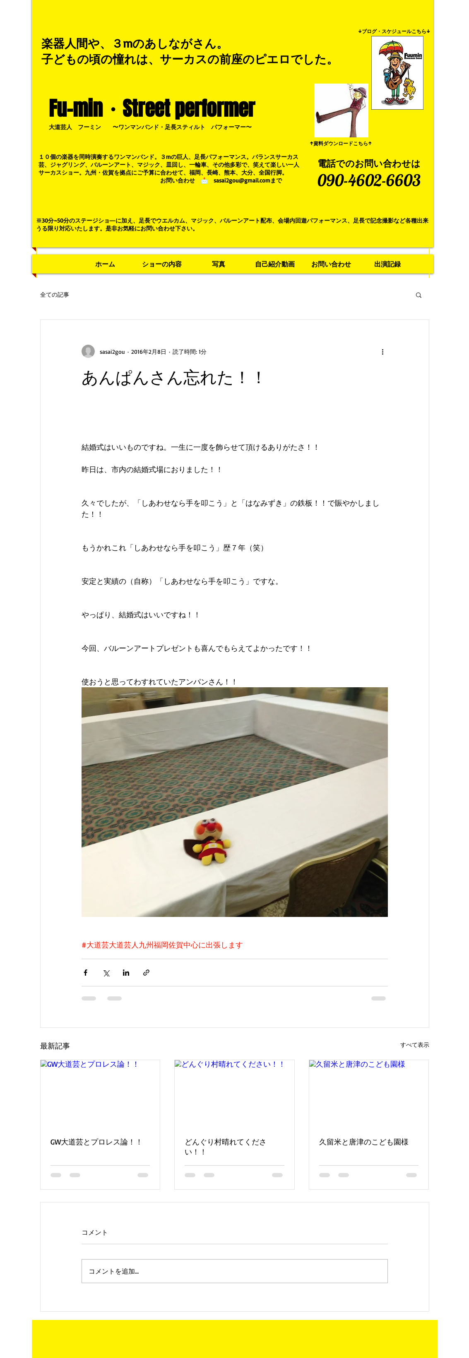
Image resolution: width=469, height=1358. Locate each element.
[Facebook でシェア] (85, 973)
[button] (419, 294)
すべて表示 (414, 1044)
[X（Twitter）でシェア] (106, 973)
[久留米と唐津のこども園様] (369, 1093)
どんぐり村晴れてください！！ (226, 1146)
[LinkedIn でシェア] (126, 973)
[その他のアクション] (383, 351)
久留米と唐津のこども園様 (364, 1141)
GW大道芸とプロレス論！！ (97, 1141)
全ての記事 (54, 294)
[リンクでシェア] (146, 973)
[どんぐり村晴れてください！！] (234, 1093)
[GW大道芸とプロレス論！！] (100, 1093)
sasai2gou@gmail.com (242, 180)
